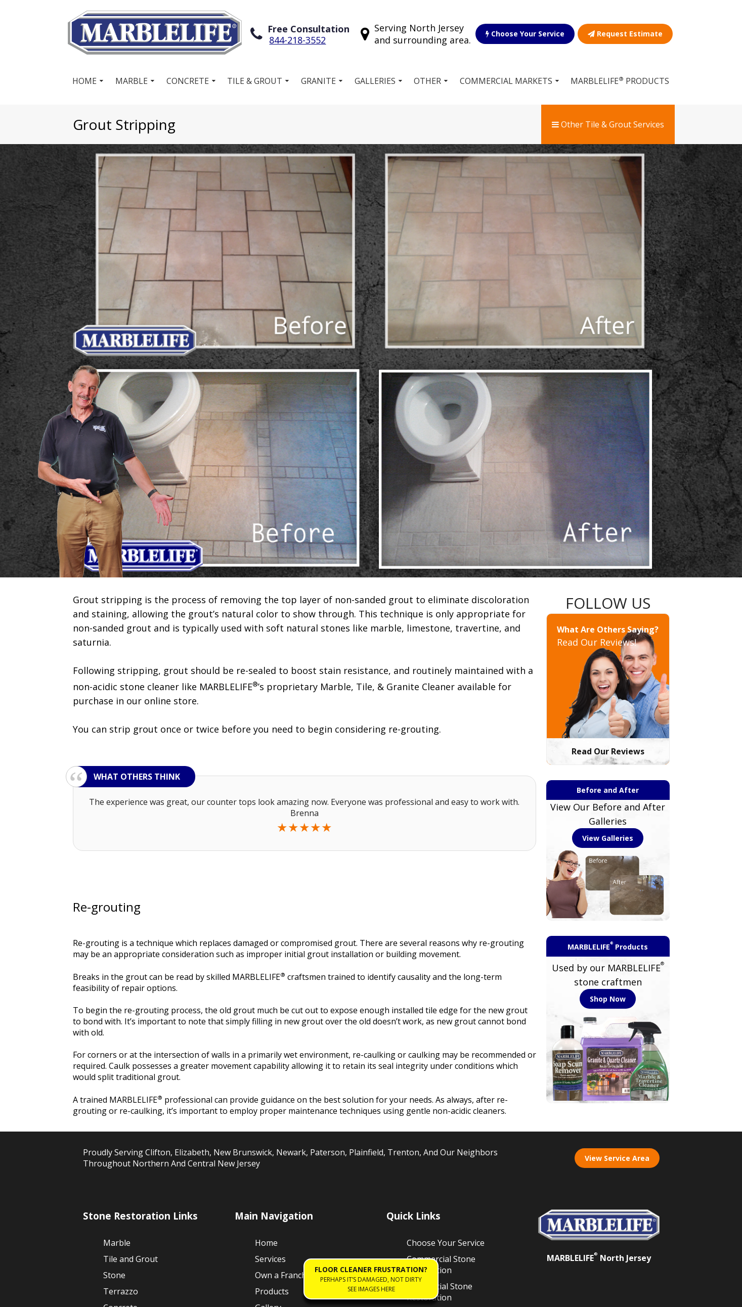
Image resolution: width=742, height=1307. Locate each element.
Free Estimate (281, 1101)
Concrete (187, 75)
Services (270, 1037)
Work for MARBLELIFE (433, 1113)
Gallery (268, 1085)
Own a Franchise (286, 1053)
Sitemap (99, 1293)
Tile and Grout (130, 1037)
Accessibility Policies (291, 1293)
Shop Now (608, 777)
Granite (318, 75)
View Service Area (617, 935)
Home (85, 75)
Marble (131, 75)
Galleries (375, 75)
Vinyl (112, 1117)
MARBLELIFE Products (620, 75)
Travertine (123, 1134)
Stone (114, 1053)
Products (272, 1069)
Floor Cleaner (432, 1135)
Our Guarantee (435, 1091)
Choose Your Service (525, 31)
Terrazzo (120, 1069)
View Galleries (607, 615)
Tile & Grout (254, 75)
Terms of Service (155, 1293)
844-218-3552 (298, 37)
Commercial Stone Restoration (441, 1042)
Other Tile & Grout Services (608, 118)
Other (427, 75)
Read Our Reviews (608, 528)
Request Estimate (625, 31)
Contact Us (427, 1151)
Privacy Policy (221, 1293)
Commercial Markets (506, 75)
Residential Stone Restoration (439, 1070)
